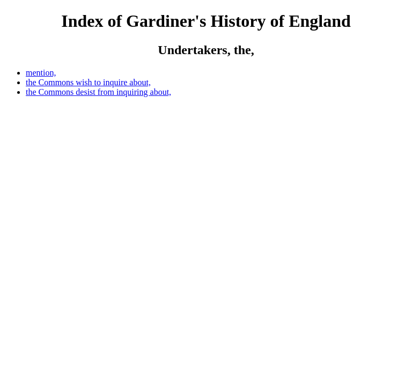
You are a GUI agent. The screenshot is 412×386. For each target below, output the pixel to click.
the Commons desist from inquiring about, (98, 91)
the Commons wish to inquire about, (88, 82)
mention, (41, 72)
